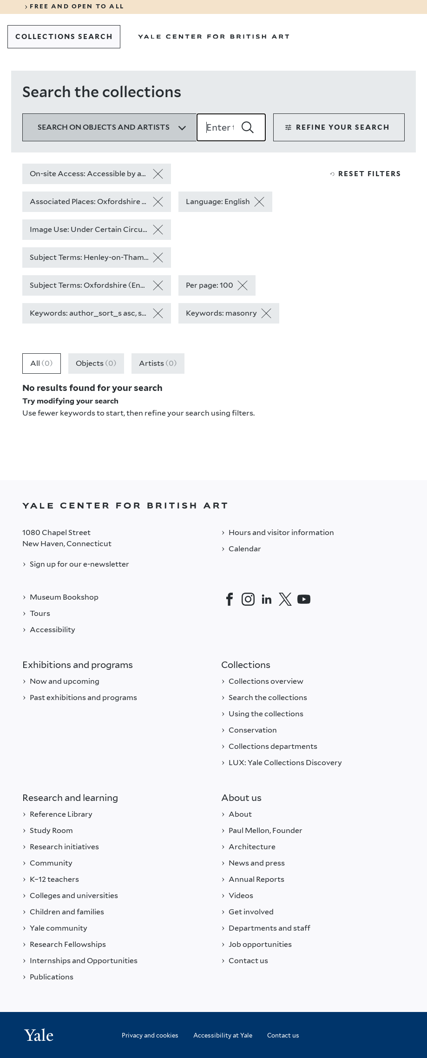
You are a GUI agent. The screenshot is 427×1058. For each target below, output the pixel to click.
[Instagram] (248, 599)
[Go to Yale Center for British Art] (213, 36)
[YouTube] (303, 599)
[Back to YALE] (213, 506)
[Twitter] (285, 599)
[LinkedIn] (266, 599)
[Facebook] (229, 599)
